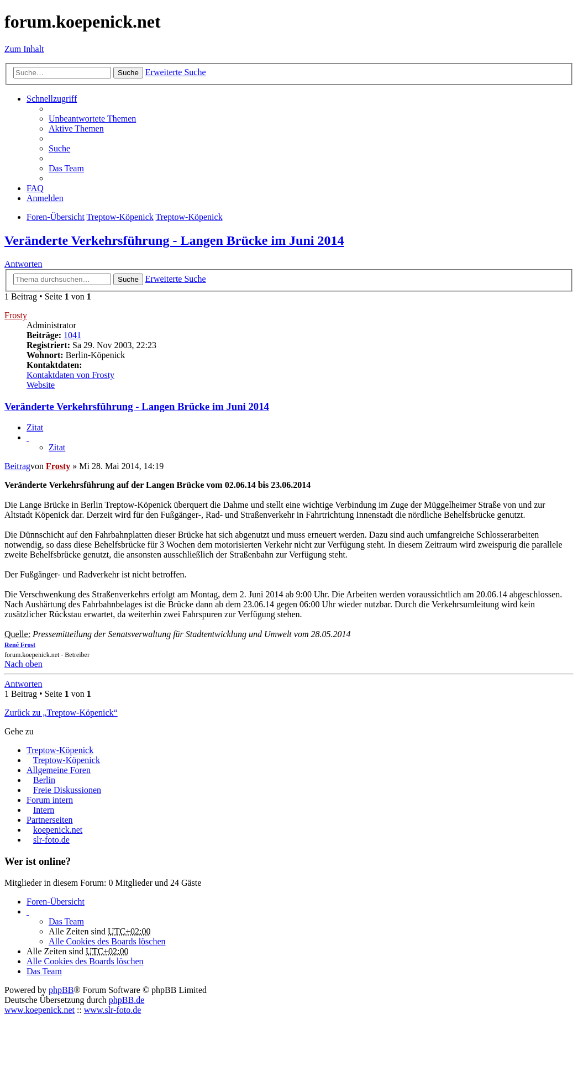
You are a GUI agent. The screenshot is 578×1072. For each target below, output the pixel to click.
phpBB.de (126, 1000)
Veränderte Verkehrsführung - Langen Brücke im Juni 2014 (174, 240)
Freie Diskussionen (67, 790)
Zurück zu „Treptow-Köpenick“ (61, 712)
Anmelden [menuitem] (45, 198)
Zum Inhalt (24, 49)
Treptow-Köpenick (60, 750)
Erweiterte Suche (175, 72)
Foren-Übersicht (56, 901)
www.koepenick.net (39, 1010)
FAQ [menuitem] (35, 188)
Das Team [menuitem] (66, 168)
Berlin (44, 780)
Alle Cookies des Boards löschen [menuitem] (107, 941)
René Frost (19, 645)
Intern (43, 809)
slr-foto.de (51, 839)
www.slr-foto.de (112, 1010)
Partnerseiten (50, 819)
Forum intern (50, 800)
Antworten (23, 264)
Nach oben (23, 664)
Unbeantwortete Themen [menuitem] (92, 118)
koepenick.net (57, 829)
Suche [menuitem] (59, 148)
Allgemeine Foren (59, 770)
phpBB (61, 990)
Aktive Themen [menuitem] (76, 128)
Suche (128, 73)
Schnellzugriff (52, 98)
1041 (72, 335)
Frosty (15, 315)
